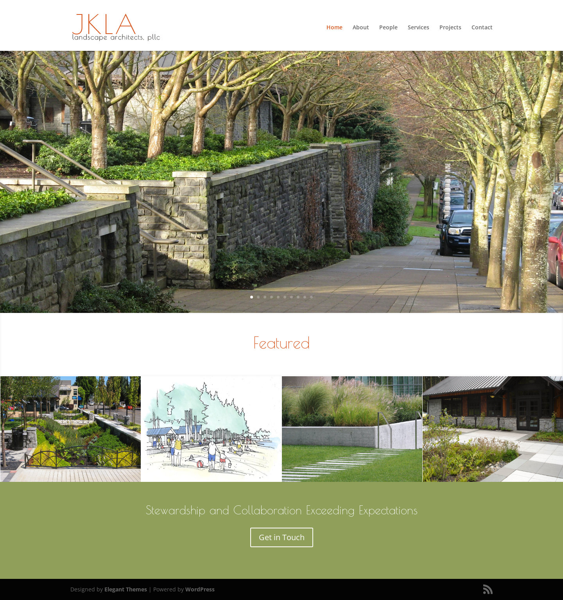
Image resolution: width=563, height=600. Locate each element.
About (361, 28)
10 (311, 297)
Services (418, 28)
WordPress (200, 589)
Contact (482, 28)
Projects (450, 28)
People (388, 28)
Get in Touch (282, 537)
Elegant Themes (125, 589)
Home (334, 28)
